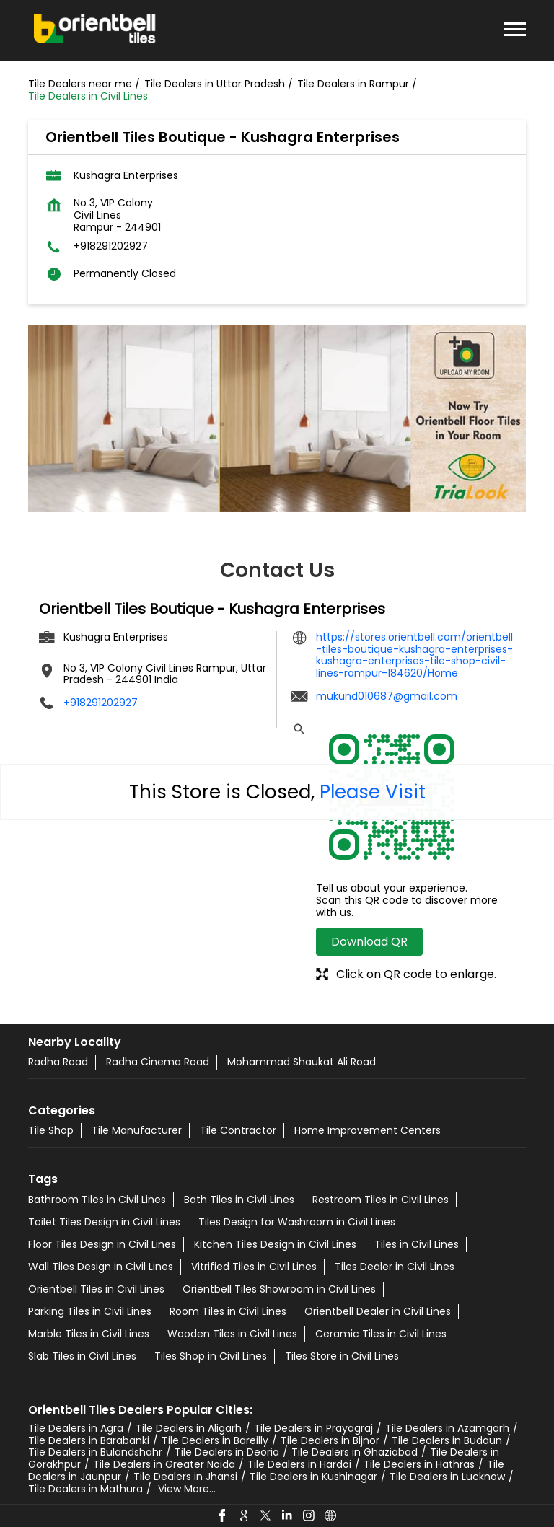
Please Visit (373, 792)
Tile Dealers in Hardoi (299, 1464)
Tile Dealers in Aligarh (189, 1428)
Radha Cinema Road (157, 1062)
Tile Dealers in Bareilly (215, 1440)
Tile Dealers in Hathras (419, 1464)
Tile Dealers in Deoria (227, 1452)
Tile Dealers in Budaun (447, 1440)
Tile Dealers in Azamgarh (447, 1428)
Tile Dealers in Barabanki (88, 1440)
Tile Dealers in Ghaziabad (354, 1452)
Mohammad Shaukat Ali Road (301, 1062)
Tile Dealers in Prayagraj (313, 1428)
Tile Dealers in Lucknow (447, 1476)
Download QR (369, 941)
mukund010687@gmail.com (386, 696)
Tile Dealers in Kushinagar (313, 1476)
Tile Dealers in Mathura (85, 1489)
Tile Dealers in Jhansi (185, 1476)
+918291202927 (111, 246)
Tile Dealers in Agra (75, 1428)
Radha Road (58, 1062)
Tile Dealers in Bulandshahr (95, 1452)
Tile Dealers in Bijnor (330, 1440)
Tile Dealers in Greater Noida (164, 1464)
